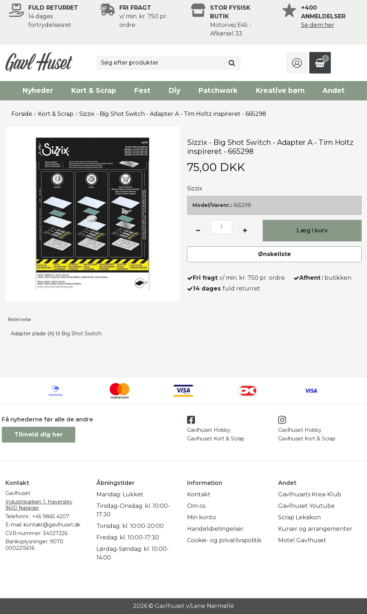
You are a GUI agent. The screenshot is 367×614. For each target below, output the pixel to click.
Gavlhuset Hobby (208, 430)
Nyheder (37, 90)
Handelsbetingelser (215, 528)
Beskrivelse (19, 319)
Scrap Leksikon (299, 517)
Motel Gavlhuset (302, 540)
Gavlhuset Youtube (306, 505)
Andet (334, 90)
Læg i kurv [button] (312, 230)
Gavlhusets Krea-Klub (309, 494)
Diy (174, 90)
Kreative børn (280, 90)
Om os (196, 505)
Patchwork (218, 90)
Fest (142, 90)
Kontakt (198, 494)
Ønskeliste (274, 254)
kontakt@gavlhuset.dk (52, 524)
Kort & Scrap (93, 90)
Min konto (201, 517)
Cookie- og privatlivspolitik (224, 540)
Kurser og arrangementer (315, 528)
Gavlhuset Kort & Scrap (215, 438)
